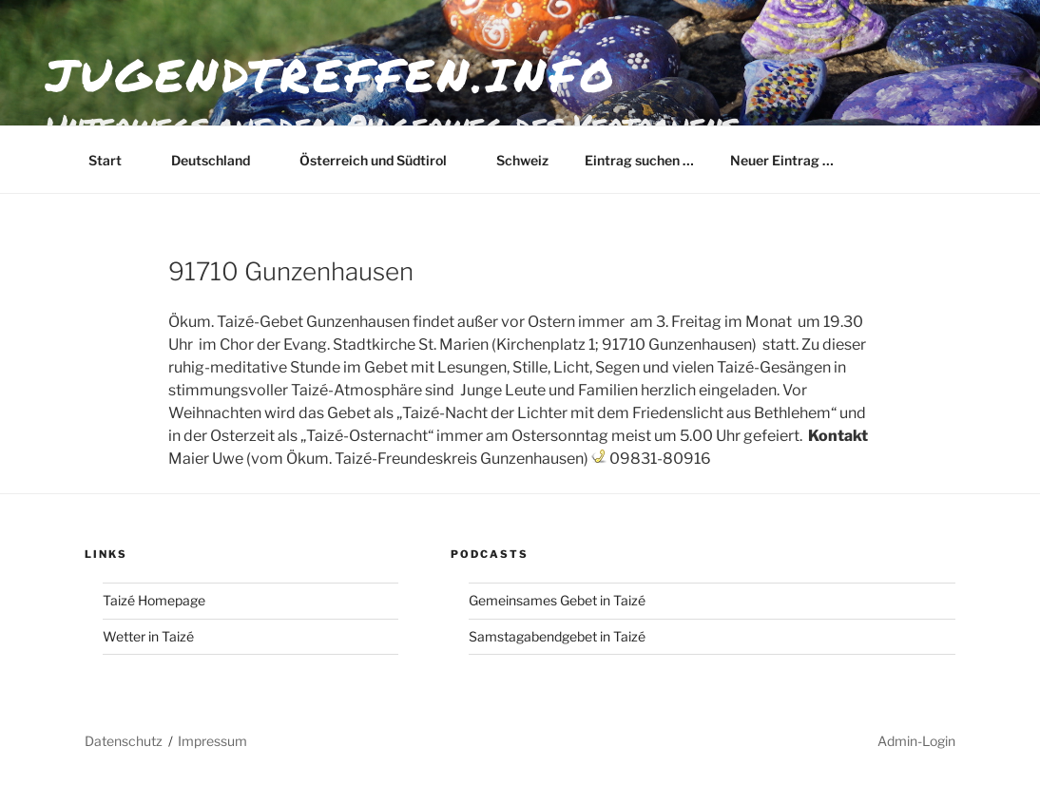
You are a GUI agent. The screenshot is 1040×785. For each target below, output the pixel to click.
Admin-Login (916, 741)
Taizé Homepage (154, 600)
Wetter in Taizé (148, 636)
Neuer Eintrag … (782, 160)
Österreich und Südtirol (382, 160)
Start (114, 160)
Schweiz (522, 160)
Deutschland (219, 160)
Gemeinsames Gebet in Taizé (557, 600)
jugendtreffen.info (332, 73)
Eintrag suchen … (639, 160)
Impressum (212, 741)
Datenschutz (124, 741)
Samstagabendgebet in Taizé (557, 636)
